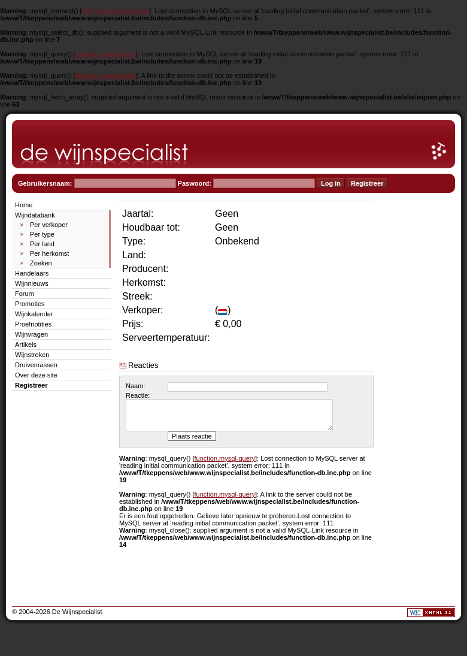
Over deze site (36, 375)
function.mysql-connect (116, 10)
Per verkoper (49, 224)
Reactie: (138, 395)
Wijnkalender (34, 314)
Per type (42, 234)
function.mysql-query (106, 54)
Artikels (26, 344)
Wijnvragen (31, 334)
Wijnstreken (32, 354)
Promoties (30, 303)
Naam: (135, 385)
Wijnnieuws (31, 283)
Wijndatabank (35, 215)
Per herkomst (49, 253)
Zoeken (41, 263)
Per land (42, 243)
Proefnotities (33, 324)
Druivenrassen (36, 364)
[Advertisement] (419, 378)
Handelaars (31, 273)
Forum (24, 293)
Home (23, 204)
